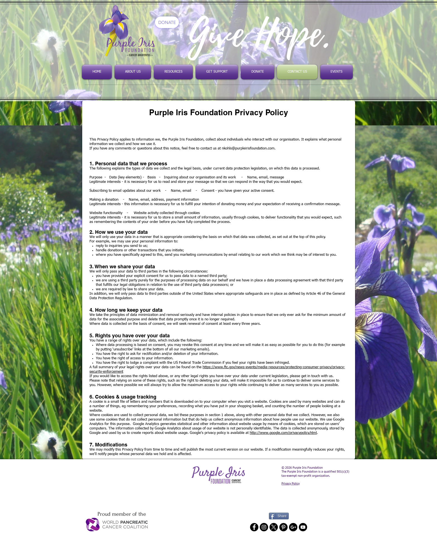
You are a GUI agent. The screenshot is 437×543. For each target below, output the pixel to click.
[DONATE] (167, 22)
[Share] (279, 516)
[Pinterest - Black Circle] (283, 527)
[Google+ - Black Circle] (293, 527)
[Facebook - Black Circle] (254, 527)
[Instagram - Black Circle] (264, 527)
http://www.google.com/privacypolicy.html (283, 433)
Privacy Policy (290, 483)
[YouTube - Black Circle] (303, 527)
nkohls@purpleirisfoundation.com (248, 148)
